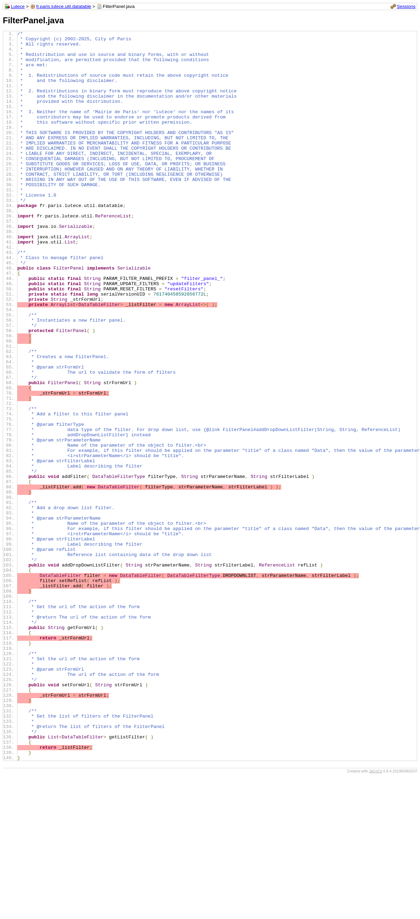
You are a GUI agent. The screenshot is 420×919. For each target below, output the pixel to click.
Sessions (406, 6)
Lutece (18, 6)
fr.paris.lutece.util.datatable (63, 6)
